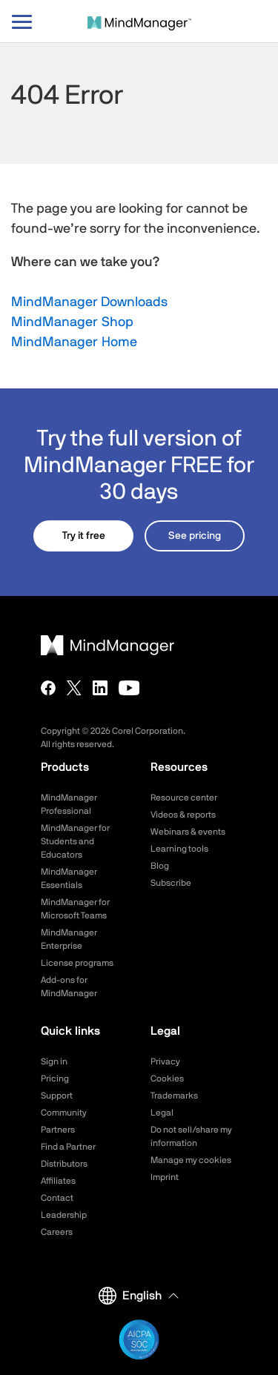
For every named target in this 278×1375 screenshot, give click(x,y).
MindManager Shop (72, 322)
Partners (58, 1129)
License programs (77, 962)
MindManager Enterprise (69, 939)
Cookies (167, 1078)
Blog (159, 865)
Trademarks (174, 1095)
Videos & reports (183, 814)
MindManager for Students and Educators (75, 841)
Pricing (55, 1078)
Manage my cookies (190, 1160)
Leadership (64, 1214)
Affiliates (58, 1180)
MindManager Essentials (69, 878)
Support (57, 1095)
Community (64, 1112)
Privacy (165, 1061)
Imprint (164, 1177)
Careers (57, 1231)
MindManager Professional (69, 804)
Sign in (54, 1061)
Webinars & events (187, 831)
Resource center (183, 797)
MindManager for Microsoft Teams (75, 909)
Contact (57, 1197)
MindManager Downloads (89, 302)
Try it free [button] (83, 536)
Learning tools (179, 848)
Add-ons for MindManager (69, 986)
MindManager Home (74, 342)
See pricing (194, 536)
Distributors (64, 1163)
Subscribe (170, 882)
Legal (161, 1112)
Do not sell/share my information (191, 1136)
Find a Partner (68, 1146)
